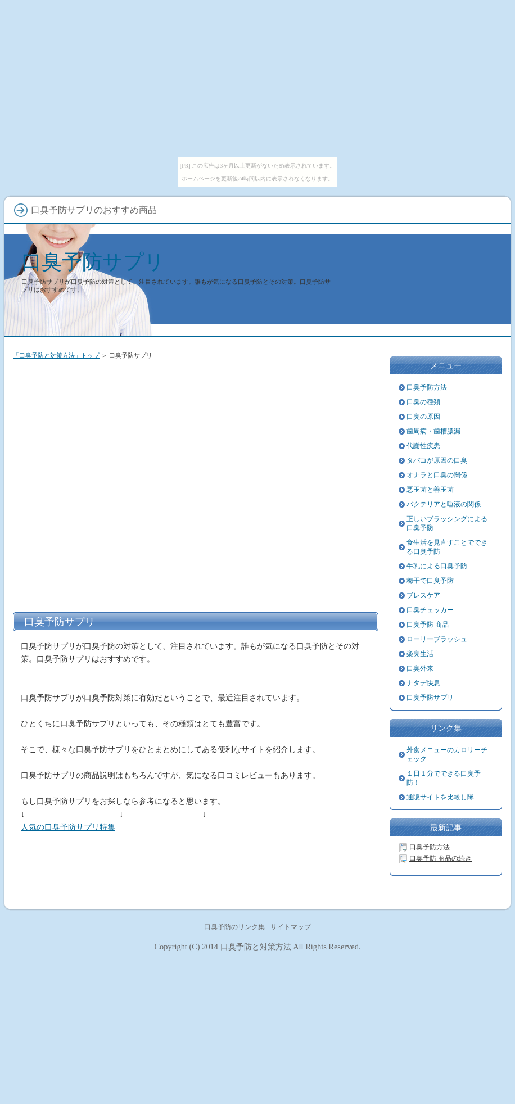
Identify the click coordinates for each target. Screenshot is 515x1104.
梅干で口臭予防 (430, 581)
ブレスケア (423, 595)
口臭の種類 (423, 402)
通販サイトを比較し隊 (440, 797)
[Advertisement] (109, 483)
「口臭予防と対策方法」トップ (56, 355)
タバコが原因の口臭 (436, 460)
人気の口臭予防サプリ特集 (68, 826)
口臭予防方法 (426, 387)
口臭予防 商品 (427, 624)
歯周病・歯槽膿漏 (433, 431)
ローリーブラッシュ (436, 639)
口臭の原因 (423, 416)
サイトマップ (290, 927)
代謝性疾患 (423, 446)
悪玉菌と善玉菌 (430, 490)
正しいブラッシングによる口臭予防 (446, 523)
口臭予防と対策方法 (255, 946)
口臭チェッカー (430, 610)
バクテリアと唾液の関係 (443, 504)
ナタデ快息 (423, 683)
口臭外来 (419, 668)
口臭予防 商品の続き (440, 858)
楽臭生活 (419, 654)
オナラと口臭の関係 (436, 475)
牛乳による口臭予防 (436, 566)
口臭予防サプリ (93, 261)
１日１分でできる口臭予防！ (443, 778)
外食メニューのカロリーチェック (446, 754)
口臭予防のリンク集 (234, 927)
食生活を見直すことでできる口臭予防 (446, 547)
